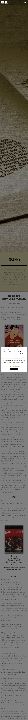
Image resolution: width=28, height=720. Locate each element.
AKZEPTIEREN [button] (14, 369)
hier (14, 364)
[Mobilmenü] (25, 2)
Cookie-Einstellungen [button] (14, 366)
